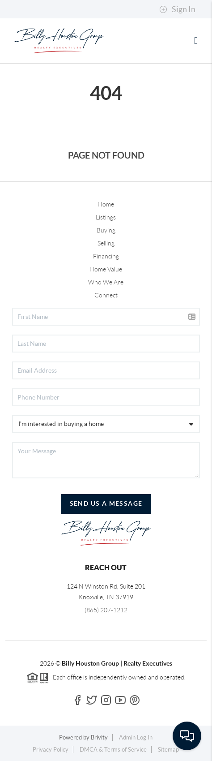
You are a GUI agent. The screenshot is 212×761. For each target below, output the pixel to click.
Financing (106, 256)
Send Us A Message (106, 503)
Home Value (105, 269)
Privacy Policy (50, 749)
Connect (106, 295)
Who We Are (105, 282)
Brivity (99, 737)
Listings (106, 217)
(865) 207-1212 (106, 610)
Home (106, 204)
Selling (106, 243)
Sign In (177, 9)
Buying (106, 230)
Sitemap (168, 749)
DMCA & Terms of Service (113, 749)
